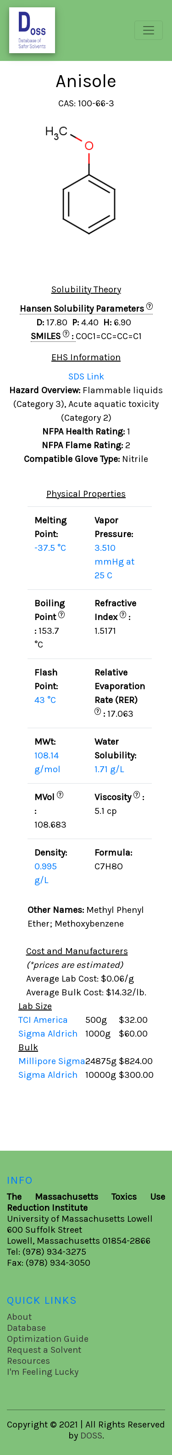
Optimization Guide (48, 1339)
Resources (28, 1361)
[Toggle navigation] (148, 30)
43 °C (45, 700)
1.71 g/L (109, 769)
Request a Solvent (44, 1350)
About (19, 1317)
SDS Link (86, 376)
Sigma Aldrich (49, 1033)
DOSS (91, 1435)
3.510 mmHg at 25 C (114, 562)
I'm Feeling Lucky (42, 1372)
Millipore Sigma (51, 1061)
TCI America (44, 1020)
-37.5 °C (50, 548)
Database (26, 1328)
